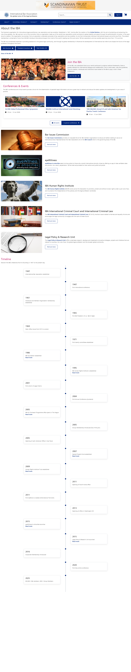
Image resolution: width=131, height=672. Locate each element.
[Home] (22, 15)
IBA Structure (7, 48)
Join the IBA (73, 76)
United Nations (95, 32)
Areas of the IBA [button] (7, 53)
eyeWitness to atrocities (52, 163)
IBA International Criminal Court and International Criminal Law (68, 214)
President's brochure (24, 48)
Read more (28, 357)
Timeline (6, 259)
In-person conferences (70, 123)
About (6, 22)
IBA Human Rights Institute (56, 189)
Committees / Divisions (19, 22)
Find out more (51, 144)
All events (56, 123)
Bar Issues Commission (55, 138)
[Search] (110, 15)
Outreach (33, 22)
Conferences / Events (59, 22)
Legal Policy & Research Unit (57, 240)
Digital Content (73, 22)
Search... (62, 15)
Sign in (118, 15)
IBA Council (88, 139)
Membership (44, 22)
